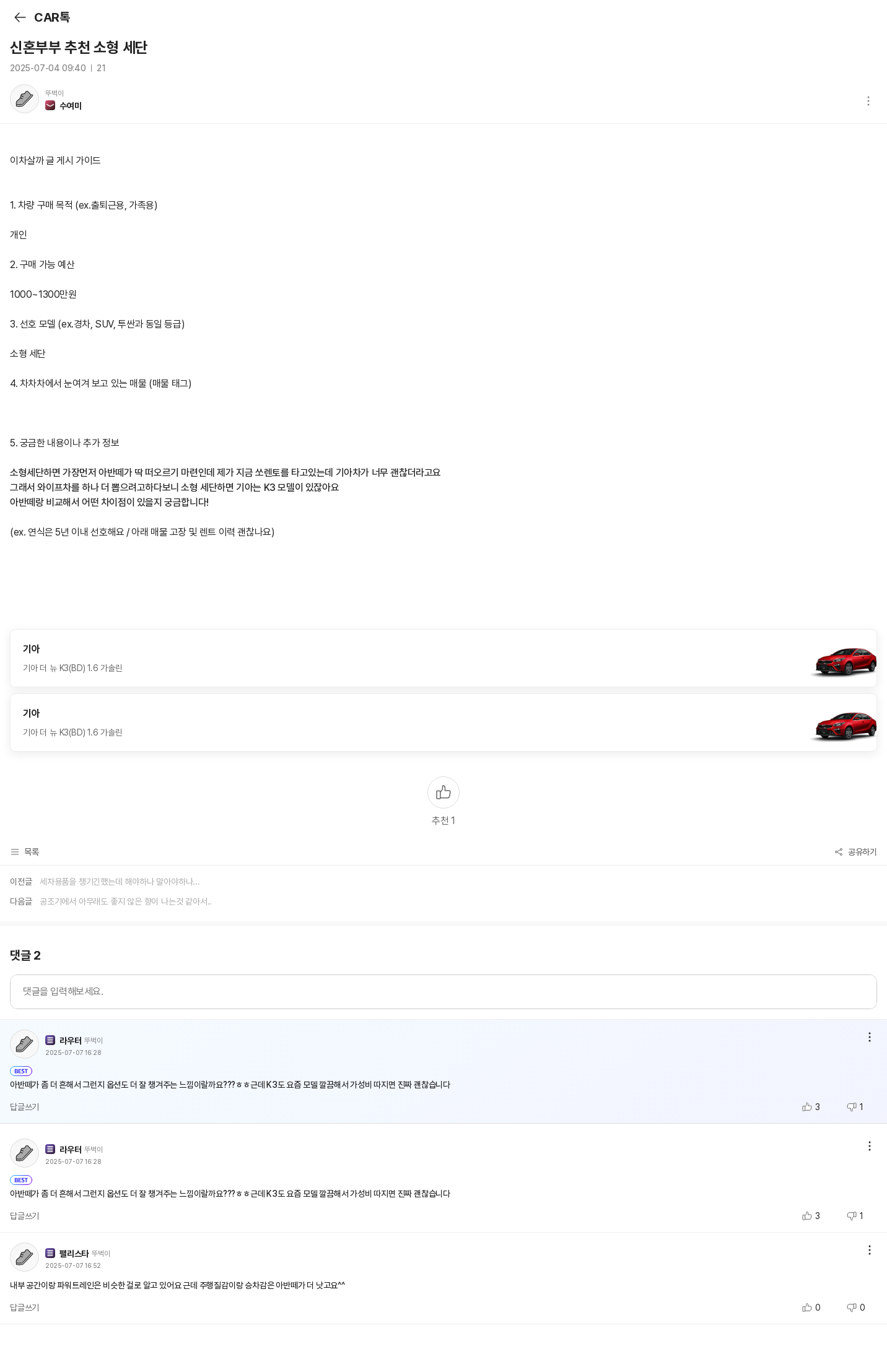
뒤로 (19, 17)
